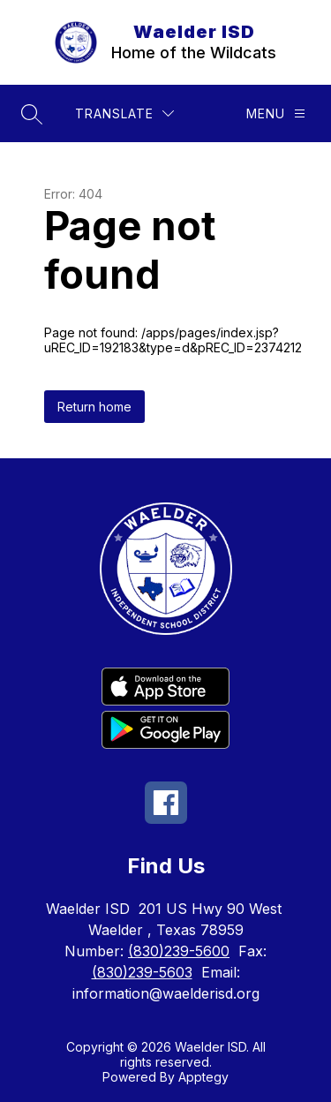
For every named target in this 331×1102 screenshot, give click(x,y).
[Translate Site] (124, 113)
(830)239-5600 (178, 951)
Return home (94, 406)
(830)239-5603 (142, 972)
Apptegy (203, 1076)
